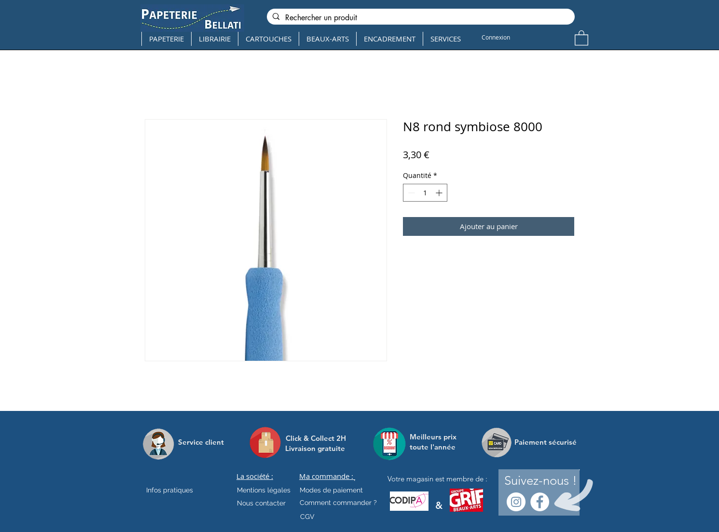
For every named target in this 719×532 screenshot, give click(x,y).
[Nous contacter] (261, 503)
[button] (581, 37)
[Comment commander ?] (338, 503)
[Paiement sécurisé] (545, 442)
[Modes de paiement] (331, 490)
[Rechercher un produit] (419, 18)
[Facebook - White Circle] (539, 501)
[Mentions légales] (263, 490)
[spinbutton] (425, 192)
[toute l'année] (436, 447)
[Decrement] (410, 192)
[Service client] (201, 442)
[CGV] (307, 517)
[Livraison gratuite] (315, 448)
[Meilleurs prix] (434, 437)
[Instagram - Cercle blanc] (516, 501)
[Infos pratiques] (178, 490)
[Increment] (440, 192)
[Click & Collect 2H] (315, 438)
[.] (354, 479)
